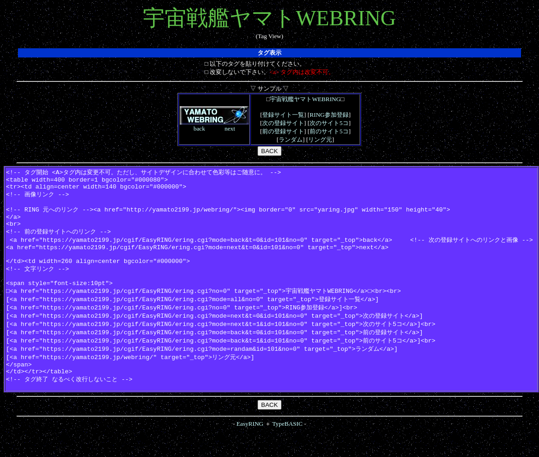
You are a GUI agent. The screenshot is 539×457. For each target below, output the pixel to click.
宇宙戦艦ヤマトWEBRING (305, 99)
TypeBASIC (287, 449)
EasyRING (250, 449)
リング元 (320, 139)
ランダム (291, 139)
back (199, 128)
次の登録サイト (283, 123)
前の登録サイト (283, 131)
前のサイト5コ (329, 131)
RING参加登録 (329, 114)
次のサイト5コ (329, 123)
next (229, 128)
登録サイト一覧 (283, 114)
